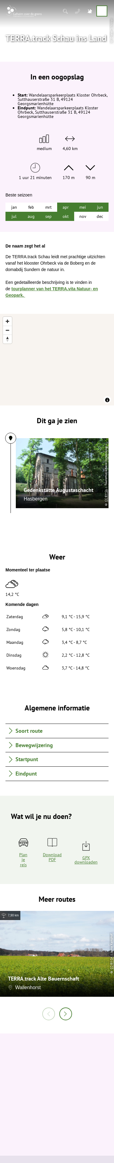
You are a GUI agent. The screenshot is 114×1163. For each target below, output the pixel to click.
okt (66, 216)
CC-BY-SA (53, 495)
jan (14, 207)
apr (66, 207)
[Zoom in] (7, 321)
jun (100, 207)
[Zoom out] (7, 330)
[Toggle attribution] (107, 400)
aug (31, 216)
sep (48, 216)
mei (82, 207)
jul (14, 216)
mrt (48, 207)
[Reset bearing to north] (7, 339)
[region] (57, 359)
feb (31, 207)
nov (82, 216)
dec (100, 216)
